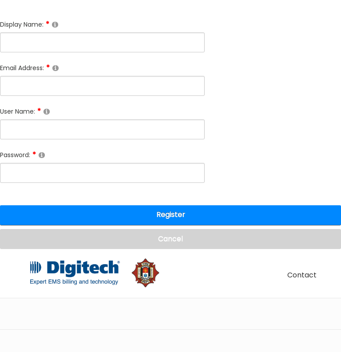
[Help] (55, 24)
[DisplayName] (102, 42)
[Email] (102, 86)
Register (170, 215)
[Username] (102, 129)
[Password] (102, 173)
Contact (302, 275)
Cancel (170, 238)
